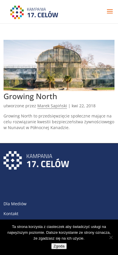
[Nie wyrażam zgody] (111, 237)
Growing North (30, 96)
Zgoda (59, 246)
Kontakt (10, 213)
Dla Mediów (15, 203)
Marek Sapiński (52, 105)
